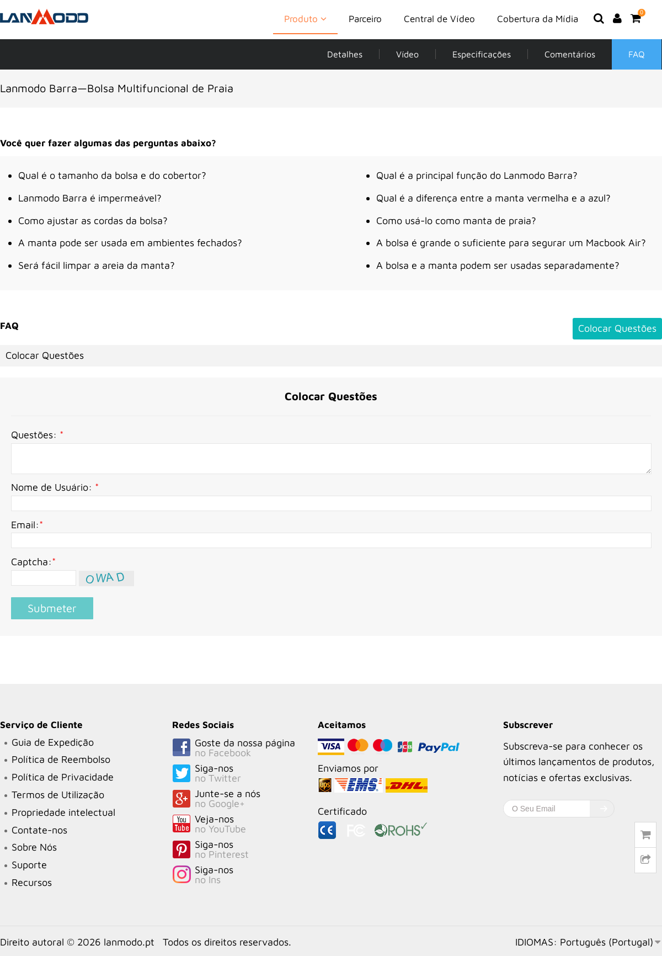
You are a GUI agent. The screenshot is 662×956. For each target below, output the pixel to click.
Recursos (32, 882)
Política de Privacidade (63, 777)
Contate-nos (39, 830)
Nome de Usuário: (55, 487)
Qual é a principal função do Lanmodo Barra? (477, 175)
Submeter (52, 608)
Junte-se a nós (245, 799)
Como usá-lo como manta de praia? (456, 220)
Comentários (569, 54)
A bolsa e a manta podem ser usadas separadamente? (498, 265)
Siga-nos (245, 774)
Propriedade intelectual (63, 812)
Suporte (29, 864)
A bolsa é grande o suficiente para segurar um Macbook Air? (511, 242)
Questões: (37, 434)
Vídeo (407, 54)
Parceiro (365, 18)
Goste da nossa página (245, 748)
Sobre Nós (34, 847)
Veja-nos (245, 825)
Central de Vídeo (439, 18)
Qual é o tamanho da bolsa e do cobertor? (112, 175)
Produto (305, 18)
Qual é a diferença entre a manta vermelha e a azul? (493, 198)
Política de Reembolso (61, 759)
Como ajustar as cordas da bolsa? (93, 220)
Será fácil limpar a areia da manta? (96, 265)
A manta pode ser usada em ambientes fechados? (130, 242)
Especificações (481, 54)
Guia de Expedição (53, 742)
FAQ (636, 54)
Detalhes (344, 54)
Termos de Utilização (58, 794)
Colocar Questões (617, 328)
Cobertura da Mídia (537, 18)
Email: (27, 524)
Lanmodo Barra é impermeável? (90, 198)
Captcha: (33, 561)
